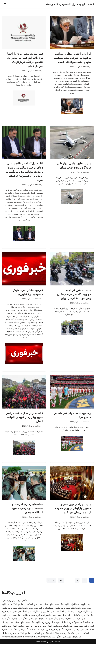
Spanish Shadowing (84, 634)
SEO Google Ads (42, 648)
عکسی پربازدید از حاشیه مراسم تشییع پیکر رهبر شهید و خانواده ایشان (24, 426)
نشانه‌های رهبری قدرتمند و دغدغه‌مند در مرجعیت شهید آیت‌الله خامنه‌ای (27, 518)
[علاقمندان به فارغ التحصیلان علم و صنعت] (68, 4)
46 (61, 592)
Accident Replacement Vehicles (17, 648)
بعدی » (50, 592)
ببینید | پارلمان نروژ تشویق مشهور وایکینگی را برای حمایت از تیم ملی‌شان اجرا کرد (73, 518)
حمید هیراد (12, 623)
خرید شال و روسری (51, 634)
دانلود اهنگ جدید (62, 616)
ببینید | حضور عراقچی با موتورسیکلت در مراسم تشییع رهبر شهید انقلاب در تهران (74, 301)
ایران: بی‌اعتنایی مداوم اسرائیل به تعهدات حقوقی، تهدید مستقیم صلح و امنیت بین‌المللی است (72, 58)
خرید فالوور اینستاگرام (81, 616)
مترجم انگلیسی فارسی (24, 627)
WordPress (41, 653)
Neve (57, 653)
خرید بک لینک (76, 623)
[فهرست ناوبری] (5, 4)
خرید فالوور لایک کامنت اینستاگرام (39, 641)
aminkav (85, 67)
